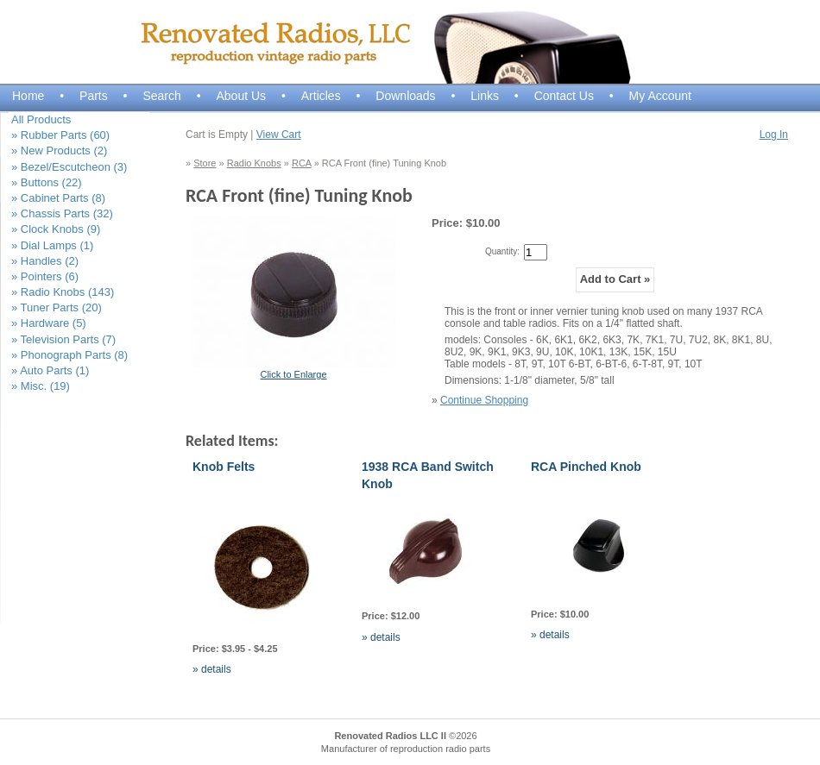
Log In (774, 135)
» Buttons (46, 182)
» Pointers (45, 276)
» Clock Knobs (55, 229)
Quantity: (502, 251)
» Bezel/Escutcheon (69, 166)
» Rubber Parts (60, 135)
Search (161, 96)
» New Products (59, 150)
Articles (321, 96)
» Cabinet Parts (58, 197)
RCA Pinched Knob (586, 466)
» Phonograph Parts (69, 354)
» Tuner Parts (56, 307)
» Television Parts (63, 339)
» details (211, 669)
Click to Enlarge (293, 374)
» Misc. (40, 385)
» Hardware (48, 323)
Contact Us (564, 96)
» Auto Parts (50, 370)
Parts (93, 96)
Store (204, 163)
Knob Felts (223, 466)
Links (484, 96)
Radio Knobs (254, 163)
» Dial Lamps (52, 245)
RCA (302, 163)
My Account (660, 96)
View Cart (278, 135)
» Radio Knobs (62, 291)
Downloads (405, 96)
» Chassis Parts (62, 213)
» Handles (45, 260)
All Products (41, 119)
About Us (241, 96)
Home (28, 96)
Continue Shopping (484, 400)
